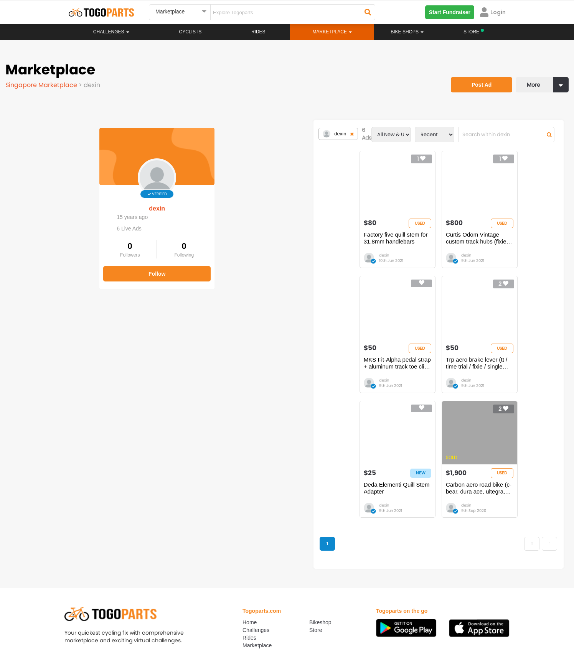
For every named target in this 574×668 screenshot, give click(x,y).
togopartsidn (320, 601)
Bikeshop (320, 513)
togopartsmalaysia (218, 589)
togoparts (98, 589)
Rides (258, 32)
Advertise (198, 633)
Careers (111, 633)
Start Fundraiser (449, 12)
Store (315, 520)
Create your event (242, 633)
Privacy (167, 633)
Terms (139, 633)
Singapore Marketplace (44, 82)
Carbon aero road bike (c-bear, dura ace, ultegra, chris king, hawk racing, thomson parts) (392, 377)
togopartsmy (211, 601)
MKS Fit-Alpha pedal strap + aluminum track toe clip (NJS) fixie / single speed (396, 246)
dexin (65, 202)
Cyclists (190, 32)
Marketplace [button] (332, 32)
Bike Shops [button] (407, 32)
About (83, 633)
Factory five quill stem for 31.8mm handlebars (189, 245)
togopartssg (101, 601)
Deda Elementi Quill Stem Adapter (282, 377)
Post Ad (472, 75)
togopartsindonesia (328, 589)
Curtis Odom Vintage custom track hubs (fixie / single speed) (289, 245)
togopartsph (428, 589)
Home (249, 513)
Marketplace (257, 536)
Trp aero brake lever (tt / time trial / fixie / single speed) (498, 245)
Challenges (111, 32)
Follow (65, 268)
